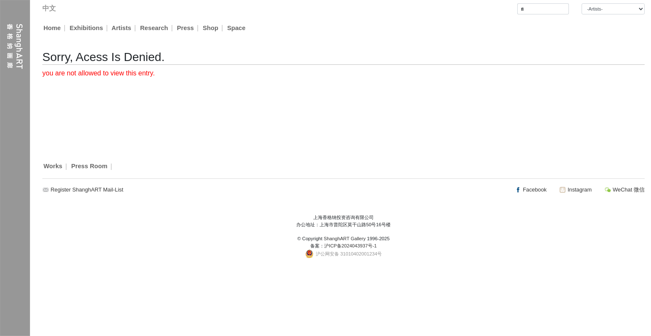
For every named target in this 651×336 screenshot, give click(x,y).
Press (185, 28)
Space (237, 28)
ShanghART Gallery (345, 238)
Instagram (575, 189)
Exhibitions (86, 28)
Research (154, 28)
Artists (121, 28)
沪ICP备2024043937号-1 (350, 245)
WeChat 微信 (624, 189)
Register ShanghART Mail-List (87, 189)
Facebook (531, 189)
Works (53, 166)
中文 (49, 8)
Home (52, 28)
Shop (211, 28)
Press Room (89, 166)
